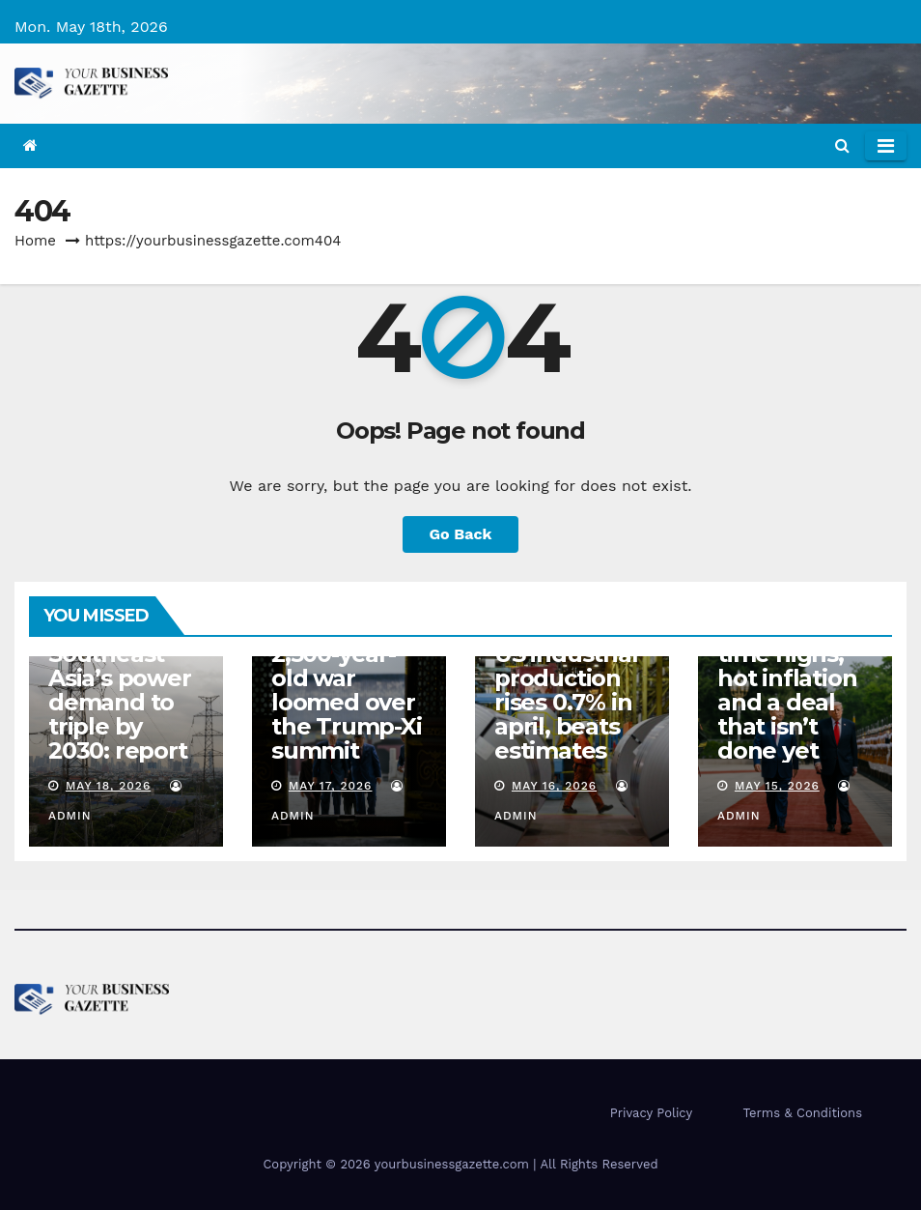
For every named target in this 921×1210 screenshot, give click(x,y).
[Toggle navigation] (886, 145)
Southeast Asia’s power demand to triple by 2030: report (119, 702)
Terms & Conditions (802, 1113)
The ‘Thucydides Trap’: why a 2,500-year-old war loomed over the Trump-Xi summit (346, 665)
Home (35, 240)
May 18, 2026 (108, 785)
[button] (842, 145)
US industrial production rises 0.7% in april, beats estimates (565, 702)
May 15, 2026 (777, 785)
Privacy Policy (651, 1113)
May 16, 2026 (554, 785)
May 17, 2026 (331, 785)
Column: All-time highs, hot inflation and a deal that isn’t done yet (786, 690)
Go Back (461, 534)
